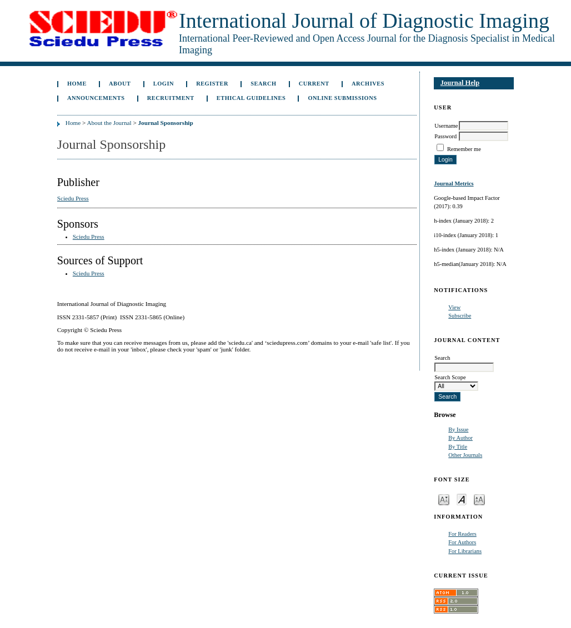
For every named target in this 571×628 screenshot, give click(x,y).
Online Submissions (342, 98)
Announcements (96, 98)
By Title (457, 447)
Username (446, 126)
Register (212, 84)
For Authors (462, 542)
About (120, 84)
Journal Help (459, 83)
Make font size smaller (443, 499)
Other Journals (465, 455)
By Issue (458, 429)
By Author (460, 438)
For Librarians (465, 551)
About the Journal (109, 122)
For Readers (462, 534)
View (454, 307)
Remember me (464, 149)
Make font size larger (479, 499)
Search (263, 84)
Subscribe (459, 316)
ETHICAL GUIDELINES (251, 98)
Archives (368, 84)
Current (314, 84)
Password (445, 136)
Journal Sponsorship (165, 122)
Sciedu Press (73, 198)
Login (163, 84)
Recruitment (170, 98)
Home (77, 84)
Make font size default (461, 499)
